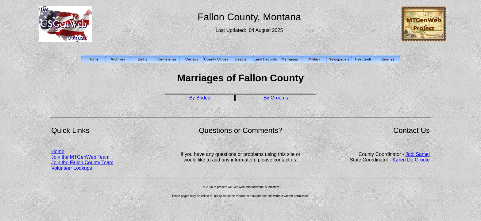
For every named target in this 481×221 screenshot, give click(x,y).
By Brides (199, 97)
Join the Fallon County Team (82, 162)
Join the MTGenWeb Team (80, 157)
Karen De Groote (411, 159)
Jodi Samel (418, 154)
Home (57, 151)
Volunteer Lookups (71, 168)
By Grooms (276, 97)
